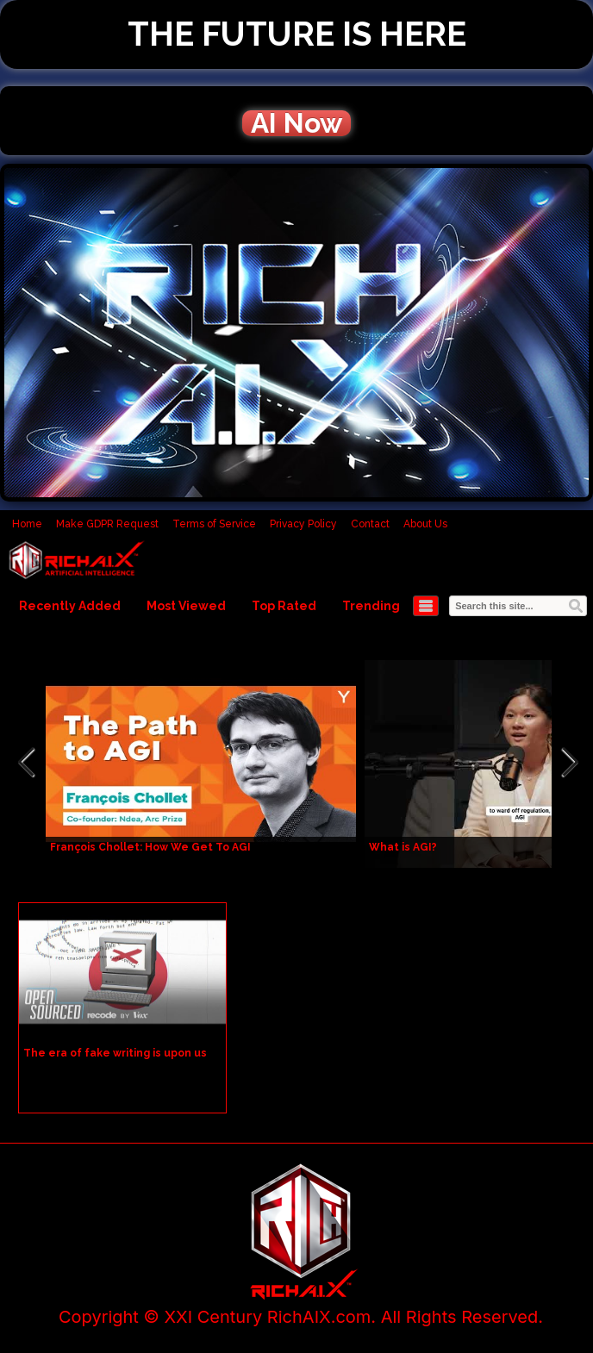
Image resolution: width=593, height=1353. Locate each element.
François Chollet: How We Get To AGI (150, 847)
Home (27, 524)
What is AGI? (403, 847)
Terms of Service (214, 524)
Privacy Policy (303, 524)
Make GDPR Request (107, 524)
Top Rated (284, 606)
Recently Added (70, 606)
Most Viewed (186, 606)
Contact (370, 524)
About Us (425, 524)
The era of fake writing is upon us (115, 1053)
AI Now (296, 123)
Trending (371, 606)
